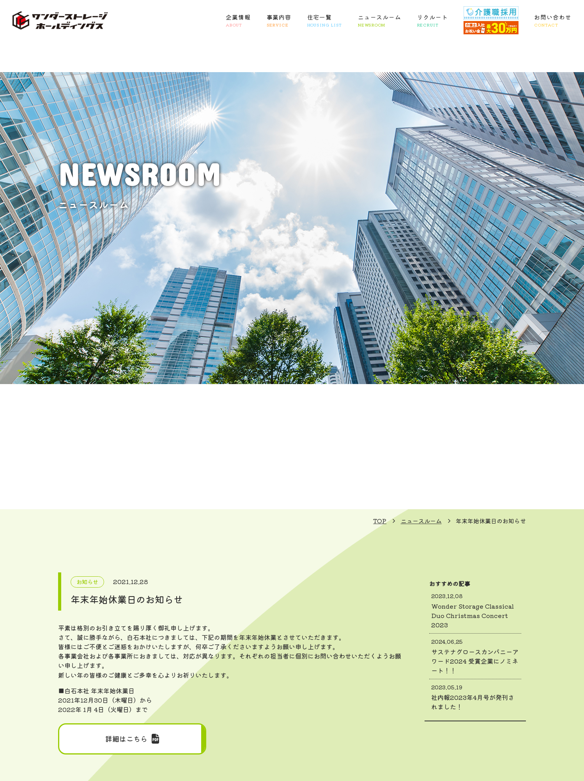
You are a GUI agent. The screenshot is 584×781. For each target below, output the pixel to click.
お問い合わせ (552, 20)
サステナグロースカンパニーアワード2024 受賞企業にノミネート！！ (475, 656)
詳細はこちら (132, 739)
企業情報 (238, 20)
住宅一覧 (324, 20)
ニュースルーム (379, 20)
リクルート (432, 20)
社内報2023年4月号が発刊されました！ (475, 697)
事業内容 (279, 20)
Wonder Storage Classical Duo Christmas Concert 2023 (475, 610)
